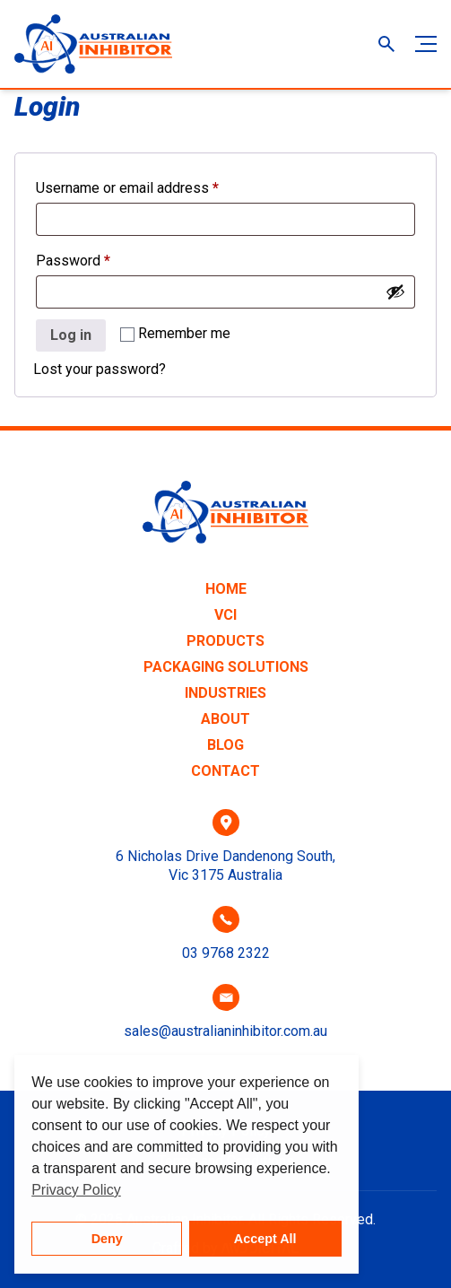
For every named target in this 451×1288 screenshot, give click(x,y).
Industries (225, 692)
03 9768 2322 (226, 953)
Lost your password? (99, 369)
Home (226, 588)
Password (101, 258)
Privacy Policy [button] (76, 1189)
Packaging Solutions (225, 666)
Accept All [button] (265, 1238)
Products (225, 640)
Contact (225, 770)
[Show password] (395, 291)
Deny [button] (107, 1238)
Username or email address (155, 185)
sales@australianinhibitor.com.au (225, 1031)
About (225, 718)
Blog (225, 744)
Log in (70, 335)
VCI (225, 614)
